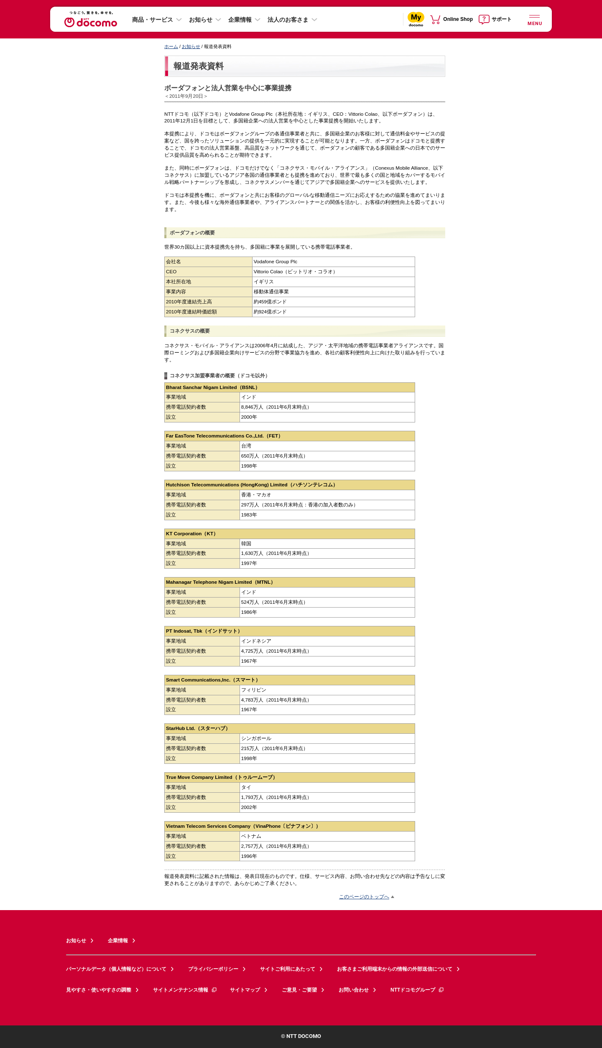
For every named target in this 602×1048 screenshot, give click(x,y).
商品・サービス (152, 19)
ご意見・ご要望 (299, 990)
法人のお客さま (288, 19)
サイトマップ (245, 990)
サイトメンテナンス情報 (185, 990)
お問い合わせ (354, 990)
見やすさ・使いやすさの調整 (98, 990)
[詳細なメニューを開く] (534, 19)
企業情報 (240, 19)
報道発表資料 (198, 66)
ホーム (171, 46)
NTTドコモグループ (417, 990)
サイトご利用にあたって (287, 969)
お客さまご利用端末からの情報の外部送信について (394, 969)
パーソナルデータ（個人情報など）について (116, 969)
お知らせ (200, 19)
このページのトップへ (364, 896)
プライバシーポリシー (213, 969)
